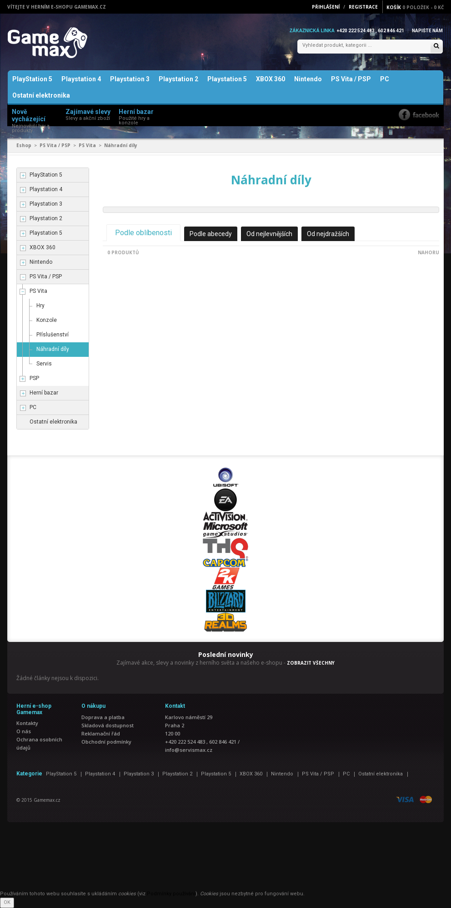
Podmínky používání (171, 894)
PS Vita (87, 145)
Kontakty (27, 723)
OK (7, 902)
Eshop (23, 145)
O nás (23, 731)
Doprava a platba (103, 717)
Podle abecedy (211, 233)
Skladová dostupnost (107, 725)
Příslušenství (52, 334)
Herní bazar (44, 393)
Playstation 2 (178, 79)
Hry (40, 305)
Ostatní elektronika (41, 95)
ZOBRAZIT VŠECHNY (311, 663)
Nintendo (308, 79)
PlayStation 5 (32, 79)
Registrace (363, 7)
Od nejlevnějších (269, 233)
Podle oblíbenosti (143, 232)
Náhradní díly (52, 349)
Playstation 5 (227, 79)
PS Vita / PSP (351, 79)
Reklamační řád (100, 733)
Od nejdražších (328, 233)
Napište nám (427, 30)
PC (384, 79)
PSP (34, 378)
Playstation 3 (130, 79)
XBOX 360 (270, 79)
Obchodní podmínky (106, 741)
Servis (44, 363)
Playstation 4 (81, 79)
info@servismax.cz (188, 749)
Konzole (46, 320)
